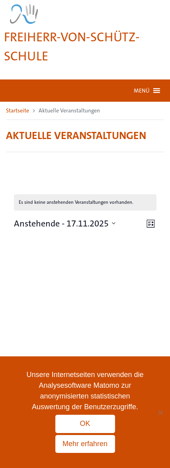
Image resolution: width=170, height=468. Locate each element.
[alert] (85, 202)
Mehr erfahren (85, 444)
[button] (142, 91)
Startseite (17, 110)
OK (85, 423)
